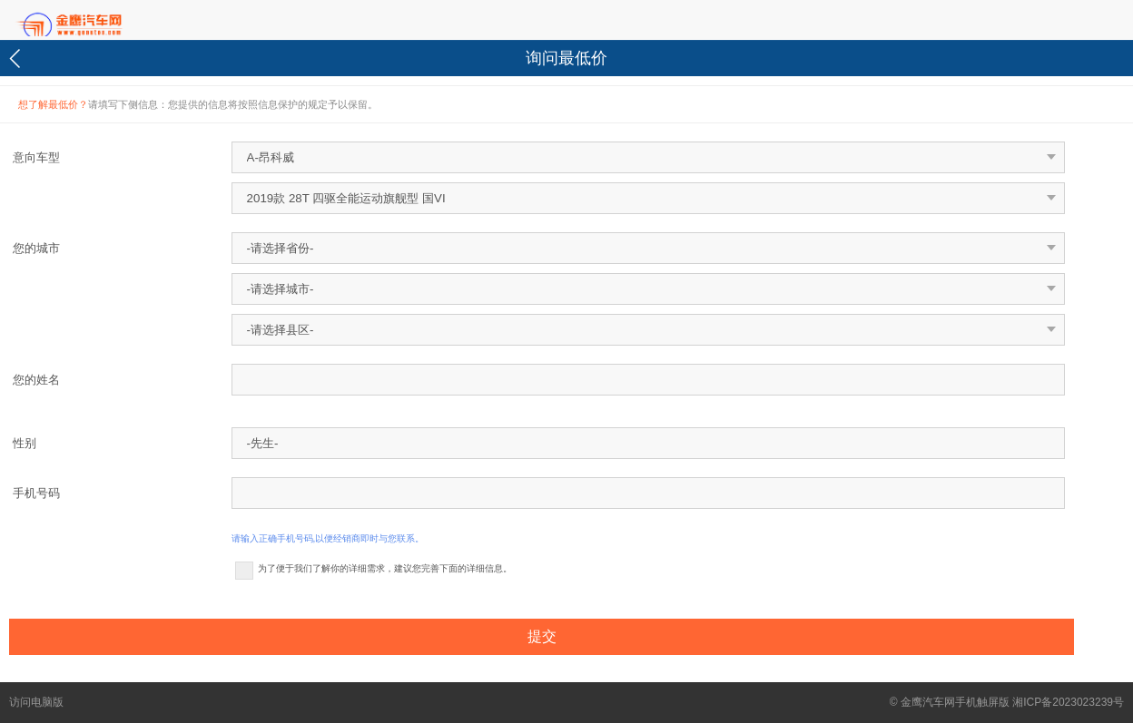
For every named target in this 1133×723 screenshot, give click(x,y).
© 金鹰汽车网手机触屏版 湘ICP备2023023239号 (1007, 702)
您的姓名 (36, 379)
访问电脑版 (36, 702)
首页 (100, 21)
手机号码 (36, 493)
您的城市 (36, 248)
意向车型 (36, 157)
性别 (24, 443)
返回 (17, 58)
